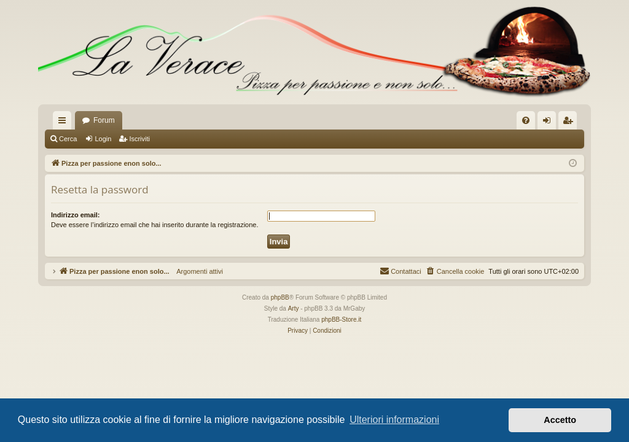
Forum (104, 120)
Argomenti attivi (196, 271)
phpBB (280, 297)
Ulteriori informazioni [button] (394, 419)
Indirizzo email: (75, 215)
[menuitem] (526, 120)
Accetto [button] (560, 420)
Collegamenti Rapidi (64, 123)
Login (103, 138)
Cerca (68, 138)
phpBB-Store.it (341, 319)
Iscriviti (139, 138)
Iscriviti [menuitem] (570, 123)
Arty (293, 308)
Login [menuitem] (549, 123)
